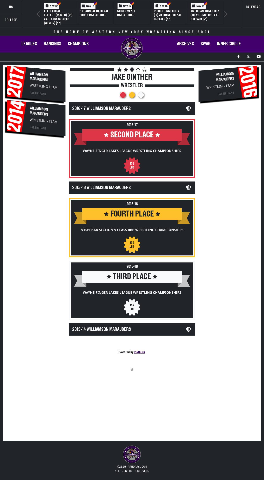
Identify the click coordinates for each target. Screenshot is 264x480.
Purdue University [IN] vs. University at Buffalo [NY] (168, 15)
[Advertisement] (36, 208)
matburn (139, 352)
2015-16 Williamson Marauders (101, 187)
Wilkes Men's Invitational (126, 13)
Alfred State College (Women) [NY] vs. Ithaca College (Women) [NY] (58, 17)
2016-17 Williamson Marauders (101, 108)
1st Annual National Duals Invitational (94, 13)
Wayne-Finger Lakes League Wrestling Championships (132, 151)
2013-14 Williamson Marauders (101, 329)
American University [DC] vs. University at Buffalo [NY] (205, 15)
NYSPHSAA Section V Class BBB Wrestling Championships (132, 230)
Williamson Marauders (39, 76)
